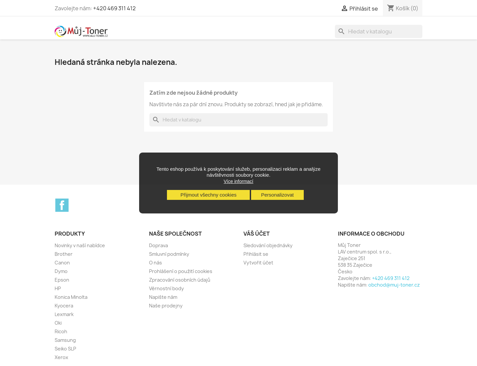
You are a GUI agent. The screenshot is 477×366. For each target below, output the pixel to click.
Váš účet (256, 233)
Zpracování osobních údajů (179, 280)
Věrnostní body (166, 288)
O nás (155, 262)
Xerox (61, 357)
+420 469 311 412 (114, 8)
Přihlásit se (255, 254)
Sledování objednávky (267, 245)
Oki (58, 323)
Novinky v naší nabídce (80, 245)
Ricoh (61, 331)
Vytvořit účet (258, 262)
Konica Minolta (71, 297)
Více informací (238, 181)
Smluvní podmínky (169, 254)
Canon (62, 262)
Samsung (65, 340)
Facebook (62, 205)
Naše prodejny (166, 305)
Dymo (61, 271)
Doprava (158, 245)
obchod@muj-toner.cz (394, 285)
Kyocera (64, 305)
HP (58, 288)
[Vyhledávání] (378, 31)
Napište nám (163, 297)
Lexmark (64, 314)
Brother (64, 254)
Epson (62, 280)
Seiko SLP (65, 348)
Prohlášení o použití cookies (180, 271)
